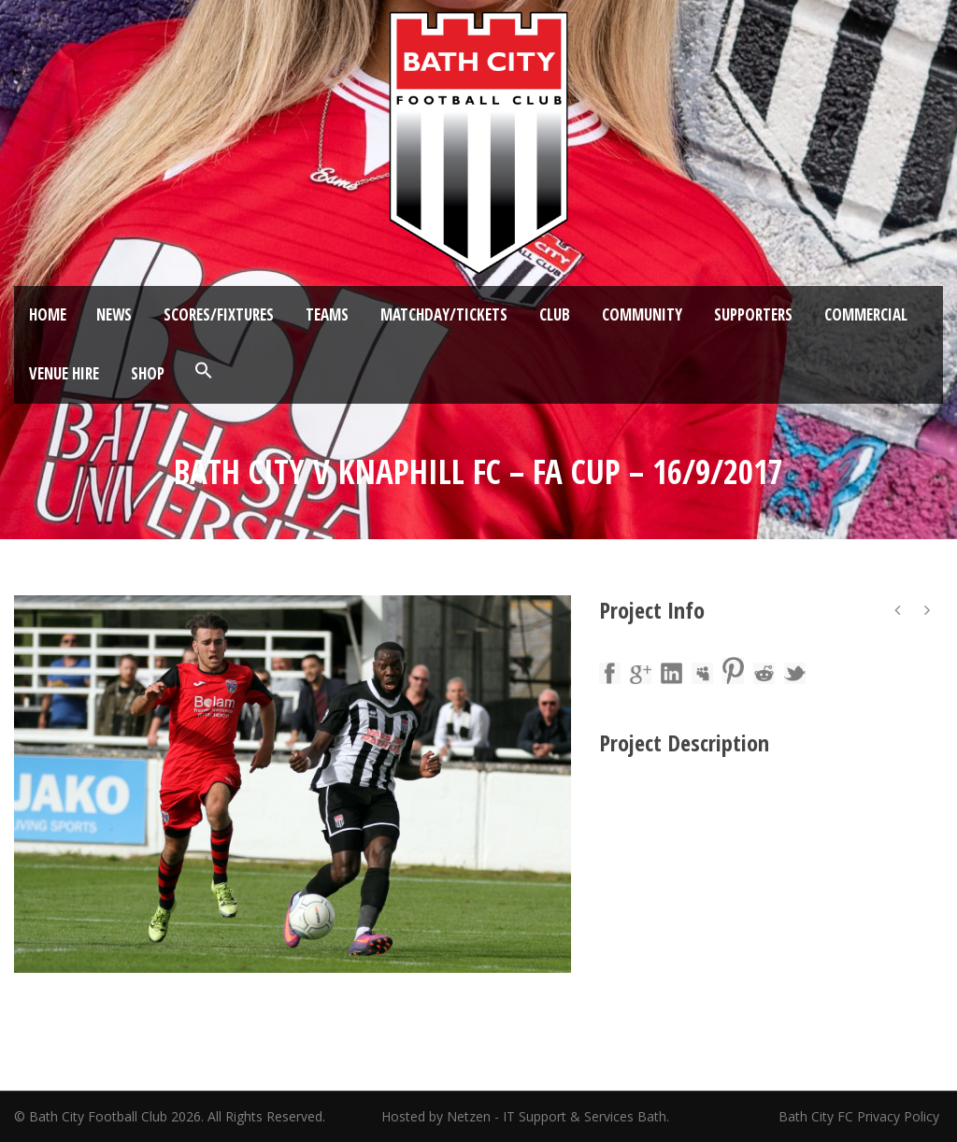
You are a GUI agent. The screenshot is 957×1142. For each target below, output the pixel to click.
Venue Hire (64, 373)
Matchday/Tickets (443, 314)
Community (642, 314)
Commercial (865, 314)
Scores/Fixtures (219, 314)
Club (554, 314)
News (114, 314)
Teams (327, 314)
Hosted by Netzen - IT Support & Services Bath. (525, 1116)
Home (47, 314)
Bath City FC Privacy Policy (860, 1116)
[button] (203, 371)
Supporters (753, 314)
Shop (147, 373)
